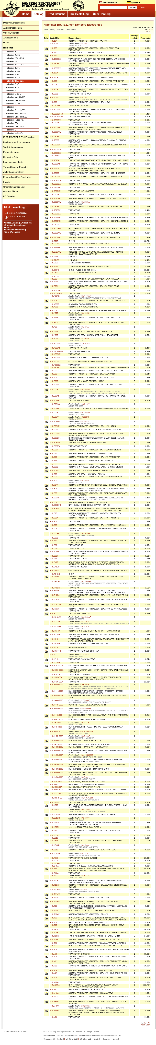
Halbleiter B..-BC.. (14, 74)
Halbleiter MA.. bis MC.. (16, 97)
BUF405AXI (55, 590)
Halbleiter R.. (11, 107)
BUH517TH (55, 651)
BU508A (54, 389)
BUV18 (53, 949)
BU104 (53, 41)
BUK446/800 (56, 715)
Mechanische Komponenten (16, 142)
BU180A (54, 73)
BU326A (54, 286)
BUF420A (54, 595)
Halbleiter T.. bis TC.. (15, 120)
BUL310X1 (55, 822)
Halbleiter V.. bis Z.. (14, 133)
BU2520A (54, 160)
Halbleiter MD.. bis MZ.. (16, 100)
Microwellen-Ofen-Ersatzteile (17, 177)
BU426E (54, 335)
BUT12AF (54, 901)
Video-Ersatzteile (11, 33)
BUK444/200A (56, 684)
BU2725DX (55, 244)
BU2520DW (55, 180)
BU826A (54, 518)
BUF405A (54, 577)
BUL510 (54, 838)
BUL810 (54, 850)
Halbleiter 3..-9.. (13, 68)
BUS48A (54, 866)
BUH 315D (85, 622)
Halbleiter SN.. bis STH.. (16, 110)
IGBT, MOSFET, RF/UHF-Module (19, 137)
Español (115, 1039)
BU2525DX (55, 214)
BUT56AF (54, 936)
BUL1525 (54, 802)
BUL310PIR (55, 818)
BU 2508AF (85, 617)
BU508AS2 (55, 409)
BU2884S (54, 270)
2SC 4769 (84, 343)
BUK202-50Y (56, 677)
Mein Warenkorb (108, 2)
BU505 (53, 374)
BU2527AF (55, 217)
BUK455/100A (56, 741)
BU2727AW (55, 252)
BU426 (53, 327)
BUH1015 (54, 600)
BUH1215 (54, 609)
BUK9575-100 (56, 793)
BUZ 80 (84, 777)
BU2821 (54, 266)
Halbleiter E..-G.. (13, 87)
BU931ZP (54, 551)
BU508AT (54, 412)
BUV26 (53, 970)
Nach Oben (145, 1025)
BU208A (54, 89)
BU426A (54, 331)
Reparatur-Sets (10, 157)
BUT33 (53, 918)
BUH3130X (55, 617)
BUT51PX (55, 930)
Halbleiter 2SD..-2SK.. (15, 65)
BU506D (54, 381)
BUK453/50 (55, 722)
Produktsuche (56, 14)
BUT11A (54, 880)
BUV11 (53, 946)
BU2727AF (55, 247)
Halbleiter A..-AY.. (13, 71)
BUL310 (54, 805)
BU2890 (54, 273)
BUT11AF (54, 885)
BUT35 (53, 925)
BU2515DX (55, 156)
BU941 (53, 559)
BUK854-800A (56, 790)
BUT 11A (84, 876)
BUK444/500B (56, 691)
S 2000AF (84, 417)
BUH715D (55, 663)
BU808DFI (55, 509)
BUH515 (54, 639)
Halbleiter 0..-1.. (13, 52)
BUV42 (53, 989)
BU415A (54, 318)
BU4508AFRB (56, 351)
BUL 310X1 (85, 853)
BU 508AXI (85, 412)
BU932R (54, 556)
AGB (120, 1035)
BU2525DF (55, 210)
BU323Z (54, 281)
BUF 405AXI (85, 296)
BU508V (54, 450)
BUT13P (54, 911)
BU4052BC (55, 291)
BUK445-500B (56, 705)
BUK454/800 (56, 727)
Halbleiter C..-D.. (13, 84)
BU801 (53, 489)
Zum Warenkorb (12, 232)
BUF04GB (55, 574)
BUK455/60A (56, 760)
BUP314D (55, 863)
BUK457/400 (56, 782)
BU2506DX (55, 120)
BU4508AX (55, 354)
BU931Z (54, 549)
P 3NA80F (85, 700)
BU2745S (54, 260)
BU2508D (54, 140)
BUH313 (54, 613)
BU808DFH (55, 505)
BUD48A (54, 570)
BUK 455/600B (86, 755)
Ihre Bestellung (79, 14)
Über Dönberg (102, 14)
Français (106, 1039)
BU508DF (54, 433)
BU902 (53, 521)
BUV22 (53, 966)
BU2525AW (55, 202)
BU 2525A (85, 202)
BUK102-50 (55, 675)
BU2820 (54, 263)
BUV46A (54, 993)
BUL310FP (55, 814)
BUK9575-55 (56, 798)
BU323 (53, 279)
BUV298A (54, 985)
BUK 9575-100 (86, 798)
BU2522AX (55, 191)
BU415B (54, 322)
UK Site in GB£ (72, 1039)
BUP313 (54, 858)
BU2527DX (55, 225)
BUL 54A (84, 845)
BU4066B (54, 304)
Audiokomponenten (12, 28)
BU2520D (54, 173)
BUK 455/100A (86, 731)
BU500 (53, 370)
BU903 (53, 525)
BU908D (54, 538)
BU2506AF (55, 106)
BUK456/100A (56, 764)
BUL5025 (54, 835)
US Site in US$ (85, 1039)
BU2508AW (55, 132)
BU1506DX (55, 59)
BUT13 (53, 906)
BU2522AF (55, 187)
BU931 (53, 545)
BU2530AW (55, 228)
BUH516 (54, 647)
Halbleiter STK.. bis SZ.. (16, 117)
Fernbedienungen (11, 152)
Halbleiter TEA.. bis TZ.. (16, 126)
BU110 (53, 53)
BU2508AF (55, 127)
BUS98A (54, 873)
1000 (151, 29)
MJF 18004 (85, 810)
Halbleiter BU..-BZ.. (15, 81)
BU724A (54, 485)
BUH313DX (55, 626)
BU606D (54, 467)
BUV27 (53, 973)
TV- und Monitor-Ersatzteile (16, 167)
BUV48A (54, 1001)
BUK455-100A (56, 731)
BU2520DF (55, 177)
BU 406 (84, 44)
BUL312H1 (55, 827)
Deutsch (97, 1039)
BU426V (54, 339)
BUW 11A (84, 339)
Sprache (133, 2)
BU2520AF (55, 164)
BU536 (53, 457)
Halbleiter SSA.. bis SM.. (16, 113)
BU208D (54, 97)
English (60, 1039)
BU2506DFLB (56, 114)
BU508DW (55, 446)
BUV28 (53, 978)
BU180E (54, 77)
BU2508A (54, 123)
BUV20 (53, 957)
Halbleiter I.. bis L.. (14, 94)
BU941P (54, 562)
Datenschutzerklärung (15, 230)
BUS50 (53, 868)
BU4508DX (55, 361)
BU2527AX (55, 221)
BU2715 (54, 241)
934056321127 (86, 890)
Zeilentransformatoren (13, 172)
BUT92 (53, 943)
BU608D (54, 470)
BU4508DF (55, 358)
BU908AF (54, 533)
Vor (149, 31)
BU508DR (55, 443)
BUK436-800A (56, 682)
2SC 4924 (84, 655)
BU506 (53, 377)
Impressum (96, 1035)
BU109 (53, 48)
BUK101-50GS (57, 670)
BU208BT (54, 94)
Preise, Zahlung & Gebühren (18, 223)
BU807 (53, 502)
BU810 (53, 513)
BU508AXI (55, 426)
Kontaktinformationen (15, 225)
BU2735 (54, 257)
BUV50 (53, 1017)
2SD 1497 (84, 404)
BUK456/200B (56, 769)
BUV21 (53, 961)
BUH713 (54, 655)
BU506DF (54, 385)
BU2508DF (55, 145)
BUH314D (55, 631)
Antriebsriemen (10, 37)
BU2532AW (55, 233)
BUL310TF (55, 853)
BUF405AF (55, 581)
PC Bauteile (9, 196)
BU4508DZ (55, 365)
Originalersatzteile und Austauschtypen (13, 189)
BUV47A (54, 997)
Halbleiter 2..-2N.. (13, 55)
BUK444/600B (56, 696)
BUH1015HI (55, 604)
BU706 (53, 480)
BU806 (53, 493)
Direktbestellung (14, 207)
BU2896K (54, 276)
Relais (6, 42)
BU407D (54, 313)
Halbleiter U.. (11, 130)
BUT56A (54, 932)
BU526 (53, 453)
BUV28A (54, 982)
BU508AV (54, 417)
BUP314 (54, 861)
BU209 (53, 102)
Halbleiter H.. (11, 91)
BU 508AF (85, 389)
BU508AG (55, 404)
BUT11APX (55, 890)
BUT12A (54, 898)
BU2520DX (55, 184)
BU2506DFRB (56, 116)
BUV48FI (54, 1010)
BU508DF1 (55, 438)
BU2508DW (55, 149)
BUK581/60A (56, 787)
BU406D (54, 307)
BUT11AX (55, 894)
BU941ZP (54, 567)
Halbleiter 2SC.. (13, 61)
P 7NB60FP (85, 708)
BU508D (54, 430)
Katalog (39, 14)
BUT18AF (54, 914)
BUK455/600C (56, 755)
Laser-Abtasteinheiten (13, 162)
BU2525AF (55, 198)
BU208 (53, 85)
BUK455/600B (56, 750)
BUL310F (54, 810)
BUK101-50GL (56, 665)
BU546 (53, 461)
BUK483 (54, 784)
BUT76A (54, 939)
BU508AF (54, 396)
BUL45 (53, 831)
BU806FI (54, 498)
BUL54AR (55, 845)
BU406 (53, 301)
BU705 (53, 477)
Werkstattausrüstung (13, 147)
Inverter (7, 182)
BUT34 (53, 922)
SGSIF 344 (85, 533)
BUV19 (53, 954)
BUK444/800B (56, 700)
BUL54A (54, 841)
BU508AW (55, 422)
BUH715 (54, 659)
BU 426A (84, 327)
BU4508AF (55, 348)
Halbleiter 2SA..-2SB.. (15, 58)
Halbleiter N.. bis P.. (14, 104)
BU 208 (84, 97)
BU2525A (54, 195)
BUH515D (55, 644)
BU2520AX (55, 168)
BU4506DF (55, 343)
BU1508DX (55, 68)
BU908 (53, 529)
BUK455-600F (56, 736)
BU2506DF (55, 109)
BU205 (53, 81)
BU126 (53, 55)
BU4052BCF (56, 293)
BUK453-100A (56, 720)
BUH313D (55, 622)
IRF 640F (84, 684)
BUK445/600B (56, 708)
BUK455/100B (56, 744)
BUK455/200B (56, 747)
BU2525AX (55, 207)
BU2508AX (55, 137)
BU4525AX (55, 368)
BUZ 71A (84, 722)
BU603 (53, 464)
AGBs (8, 227)
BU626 (53, 474)
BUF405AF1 (56, 588)
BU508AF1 (55, 400)
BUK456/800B (56, 777)
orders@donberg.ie (18, 213)
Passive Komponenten (14, 23)
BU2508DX (55, 153)
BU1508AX (55, 64)
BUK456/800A (56, 773)
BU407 (53, 310)
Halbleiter (60, 30)
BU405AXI (55, 296)
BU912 (53, 540)
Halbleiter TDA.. (13, 123)
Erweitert (143, 7)
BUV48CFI (55, 1006)
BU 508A (84, 422)
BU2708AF (55, 237)
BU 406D (84, 313)
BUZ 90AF (85, 736)
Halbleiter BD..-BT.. (14, 78)
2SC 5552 (84, 1006)
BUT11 (53, 876)
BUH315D (55, 634)
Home (25, 14)
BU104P (54, 44)
